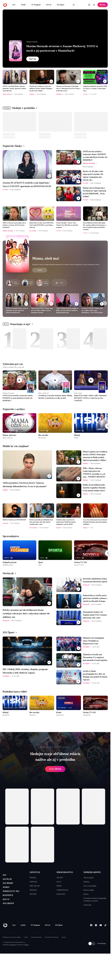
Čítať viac (32, 59)
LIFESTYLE (35, 872)
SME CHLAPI (35, 886)
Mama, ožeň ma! (45, 258)
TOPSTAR (33, 882)
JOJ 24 (48, 5)
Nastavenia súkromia (36, 943)
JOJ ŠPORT (10, 885)
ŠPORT (59, 886)
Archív (23, 5)
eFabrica (26, 951)
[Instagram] (96, 931)
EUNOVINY (61, 894)
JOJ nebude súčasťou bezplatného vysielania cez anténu (94, 899)
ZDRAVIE (33, 890)
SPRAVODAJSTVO (65, 872)
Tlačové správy (88, 878)
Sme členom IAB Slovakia (51, 943)
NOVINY (60, 878)
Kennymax (13, 951)
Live (13, 5)
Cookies (26, 943)
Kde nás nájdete (88, 890)
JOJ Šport (60, 5)
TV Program (36, 5)
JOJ (5, 875)
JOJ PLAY (9, 880)
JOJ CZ (7, 905)
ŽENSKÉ (33, 878)
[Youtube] (100, 931)
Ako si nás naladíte (89, 886)
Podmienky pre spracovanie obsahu (12, 943)
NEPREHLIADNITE (92, 872)
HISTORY (33, 894)
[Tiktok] (105, 931)
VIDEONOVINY (63, 890)
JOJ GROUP (10, 910)
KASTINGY (10, 900)
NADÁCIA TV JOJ (13, 895)
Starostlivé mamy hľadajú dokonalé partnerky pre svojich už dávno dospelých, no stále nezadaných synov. (66, 264)
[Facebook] (91, 931)
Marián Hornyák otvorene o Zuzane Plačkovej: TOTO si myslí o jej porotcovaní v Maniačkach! (62, 48)
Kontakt (64, 943)
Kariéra (86, 894)
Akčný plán (87, 905)
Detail (40, 270)
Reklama (86, 882)
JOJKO (7, 890)
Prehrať (55, 769)
